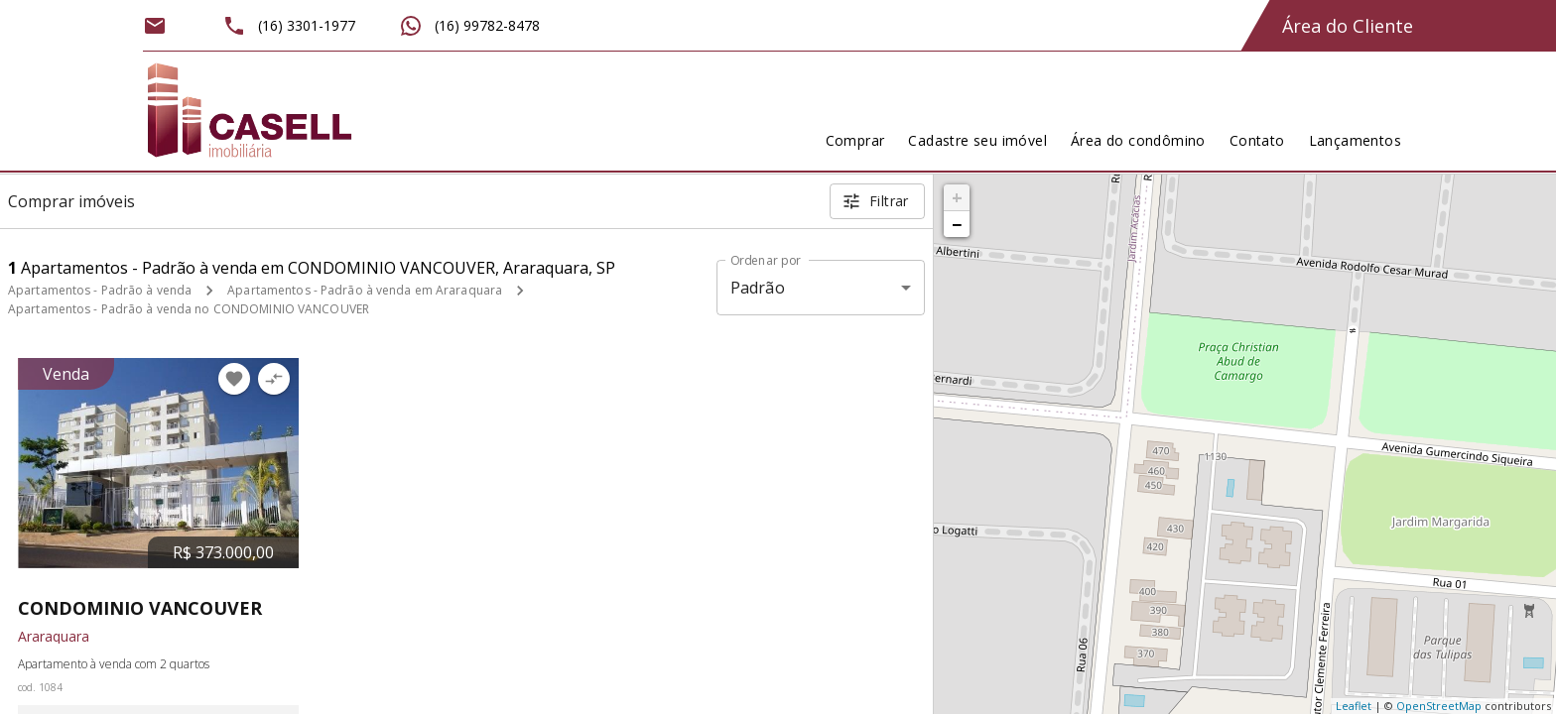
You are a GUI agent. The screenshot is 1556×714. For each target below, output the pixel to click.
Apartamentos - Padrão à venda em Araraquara (364, 290)
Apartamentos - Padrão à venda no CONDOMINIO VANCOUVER (188, 308)
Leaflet (1353, 705)
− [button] (957, 224)
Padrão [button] (757, 287)
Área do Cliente (1347, 26)
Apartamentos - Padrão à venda (100, 290)
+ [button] (957, 197)
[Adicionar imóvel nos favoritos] (234, 379)
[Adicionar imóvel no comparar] (274, 379)
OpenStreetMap (1439, 705)
